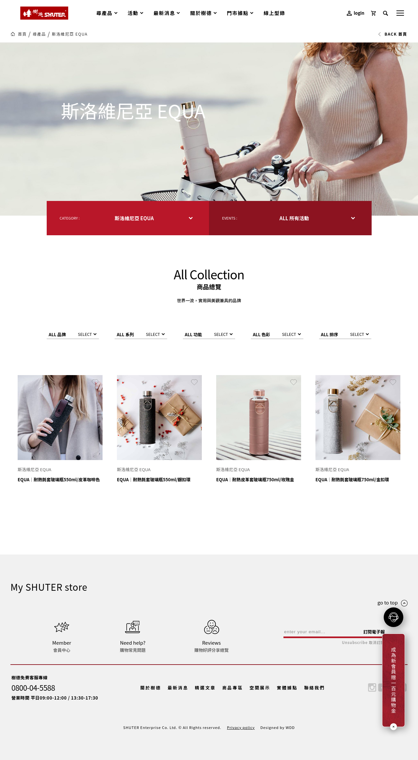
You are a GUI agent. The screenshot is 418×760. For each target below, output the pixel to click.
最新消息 (178, 688)
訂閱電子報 (374, 632)
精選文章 (205, 688)
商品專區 (232, 688)
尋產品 (39, 34)
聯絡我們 (314, 688)
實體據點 (287, 688)
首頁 (22, 34)
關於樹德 (150, 688)
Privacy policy (241, 727)
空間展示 (259, 688)
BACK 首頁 (392, 34)
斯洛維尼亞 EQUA (70, 34)
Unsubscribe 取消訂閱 (363, 642)
